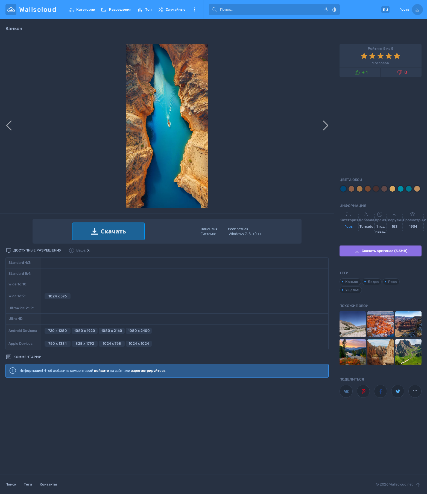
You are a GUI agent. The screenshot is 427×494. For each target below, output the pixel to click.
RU (385, 10)
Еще (194, 9)
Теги (28, 484)
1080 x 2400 (139, 331)
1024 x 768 (112, 343)
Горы (348, 226)
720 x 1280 (57, 331)
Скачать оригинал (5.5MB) (381, 251)
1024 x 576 (57, 296)
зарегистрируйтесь (148, 371)
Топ (144, 9)
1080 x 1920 (84, 331)
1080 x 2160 (111, 331)
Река (392, 282)
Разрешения (116, 9)
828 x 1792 (84, 343)
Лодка (373, 282)
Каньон (351, 282)
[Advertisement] (167, 426)
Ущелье (352, 290)
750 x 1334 (57, 343)
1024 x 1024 (138, 343)
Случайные (171, 9)
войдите (101, 371)
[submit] (214, 9)
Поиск (10, 484)
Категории (81, 9)
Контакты (48, 484)
